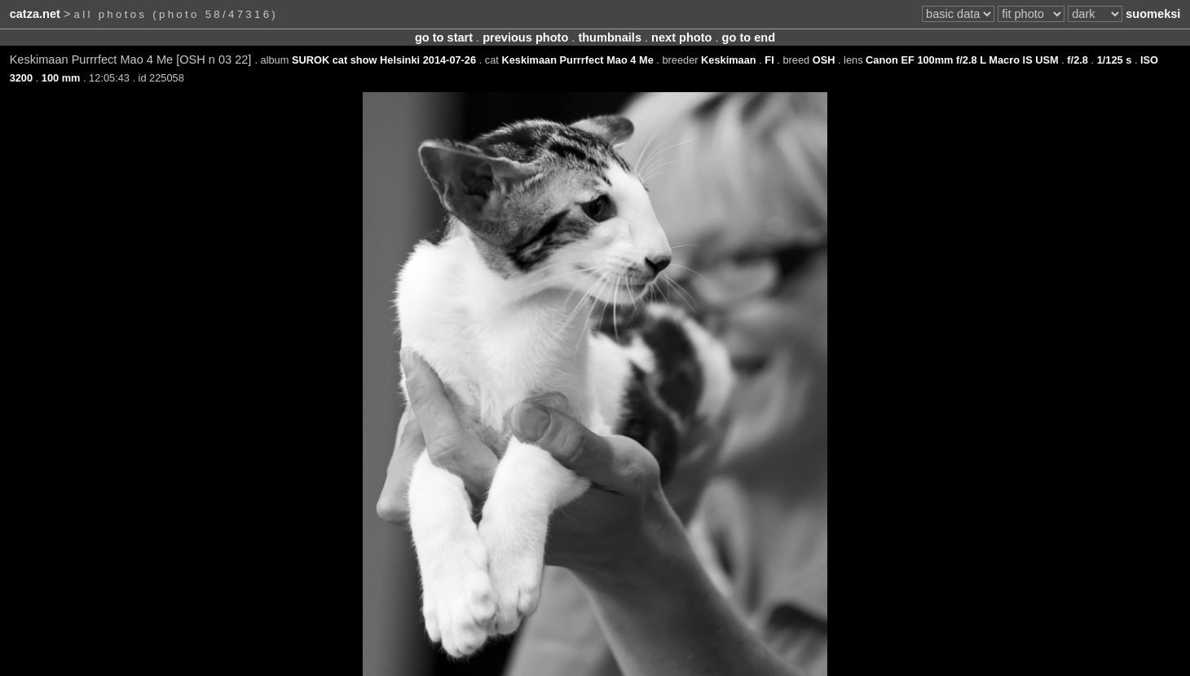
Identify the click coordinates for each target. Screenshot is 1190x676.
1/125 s (1114, 60)
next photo (681, 37)
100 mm (61, 78)
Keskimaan (728, 60)
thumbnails (609, 37)
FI (769, 60)
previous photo (525, 37)
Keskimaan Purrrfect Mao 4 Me (577, 60)
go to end (748, 37)
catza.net (35, 13)
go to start (444, 37)
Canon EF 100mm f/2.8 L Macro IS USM (962, 60)
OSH (824, 60)
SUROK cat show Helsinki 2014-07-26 (384, 60)
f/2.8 (1077, 60)
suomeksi (1153, 13)
